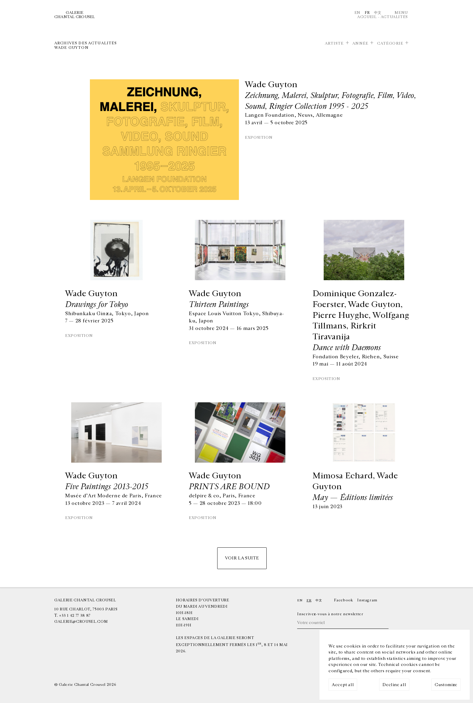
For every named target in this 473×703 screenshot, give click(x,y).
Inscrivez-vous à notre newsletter (330, 614)
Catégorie (390, 43)
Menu (401, 12)
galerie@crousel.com (81, 621)
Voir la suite (242, 558)
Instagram (367, 600)
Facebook (343, 600)
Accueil (366, 16)
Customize (446, 684)
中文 (378, 12)
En (357, 12)
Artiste (334, 43)
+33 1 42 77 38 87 (74, 615)
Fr (367, 12)
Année (360, 43)
